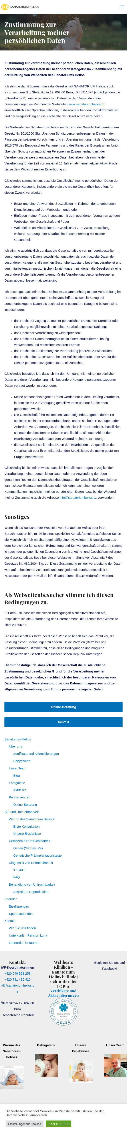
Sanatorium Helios (17, 739)
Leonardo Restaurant (24, 943)
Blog (16, 775)
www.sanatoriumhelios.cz (86, 104)
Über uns (15, 746)
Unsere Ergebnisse (27, 833)
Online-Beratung (25, 804)
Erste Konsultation (26, 826)
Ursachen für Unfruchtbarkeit (29, 841)
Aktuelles (19, 790)
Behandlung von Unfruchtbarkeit (32, 884)
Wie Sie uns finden (22, 928)
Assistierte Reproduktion (30, 892)
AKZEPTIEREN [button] (58, 1124)
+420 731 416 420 (17, 979)
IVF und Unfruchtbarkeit (21, 812)
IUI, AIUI (19, 870)
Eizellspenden (19, 906)
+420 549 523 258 (17, 973)
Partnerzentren (19, 797)
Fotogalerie (17, 783)
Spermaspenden (21, 914)
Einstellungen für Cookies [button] (24, 1124)
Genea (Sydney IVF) (28, 848)
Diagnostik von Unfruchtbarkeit (31, 863)
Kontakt (63, 722)
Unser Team (17, 768)
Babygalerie (21, 761)
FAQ (16, 877)
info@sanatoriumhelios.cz (78, 497)
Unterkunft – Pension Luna (28, 935)
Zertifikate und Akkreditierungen (36, 753)
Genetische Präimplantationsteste (37, 855)
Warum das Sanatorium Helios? (31, 819)
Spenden (10, 899)
